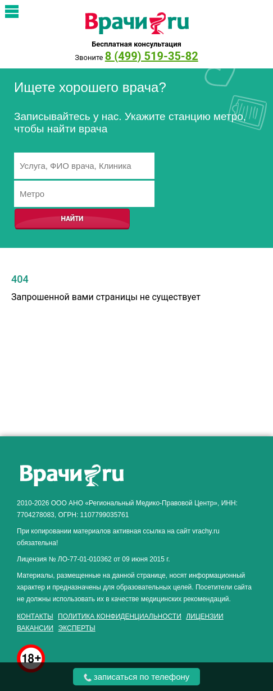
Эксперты (76, 628)
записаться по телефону (137, 676)
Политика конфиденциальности (119, 616)
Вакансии (35, 628)
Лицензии (205, 616)
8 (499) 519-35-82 (151, 56)
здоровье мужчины (189, 466)
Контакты (35, 616)
